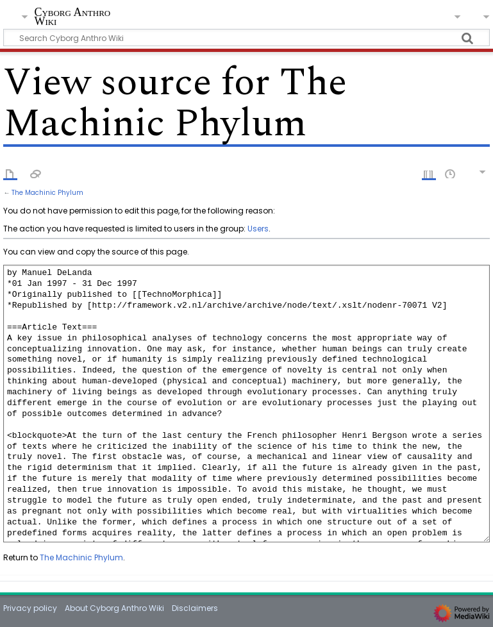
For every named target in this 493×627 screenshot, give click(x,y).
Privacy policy (30, 608)
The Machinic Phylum (47, 192)
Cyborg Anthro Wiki (72, 17)
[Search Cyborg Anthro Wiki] (246, 37)
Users (258, 228)
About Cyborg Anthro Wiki (114, 608)
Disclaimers (195, 608)
